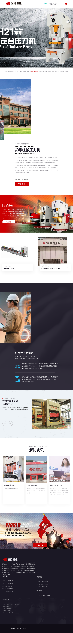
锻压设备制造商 (34, 71)
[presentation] (4, 423)
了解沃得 (21, 184)
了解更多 (8, 222)
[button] (2, 62)
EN (66, 4)
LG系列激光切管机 (9, 268)
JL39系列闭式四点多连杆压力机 (50, 268)
